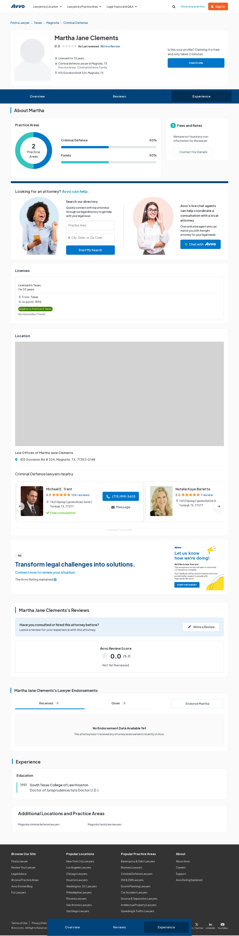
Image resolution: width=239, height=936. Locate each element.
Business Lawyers (131, 868)
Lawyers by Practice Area (84, 6)
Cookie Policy (61, 923)
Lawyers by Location (47, 6)
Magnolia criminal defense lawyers (39, 824)
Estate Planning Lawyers (135, 886)
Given (119, 704)
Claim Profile (196, 63)
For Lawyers (18, 893)
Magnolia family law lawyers (105, 824)
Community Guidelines (88, 923)
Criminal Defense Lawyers (137, 874)
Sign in (218, 6)
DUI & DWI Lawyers (132, 880)
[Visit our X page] (197, 925)
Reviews (119, 97)
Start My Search (90, 251)
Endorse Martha (197, 704)
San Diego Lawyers (77, 911)
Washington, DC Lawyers (81, 886)
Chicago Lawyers (76, 874)
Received (49, 704)
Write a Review (111, 46)
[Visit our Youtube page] (222, 925)
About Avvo (183, 861)
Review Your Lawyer (23, 868)
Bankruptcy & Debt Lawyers (138, 861)
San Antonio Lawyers (79, 905)
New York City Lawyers (80, 861)
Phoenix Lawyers (76, 899)
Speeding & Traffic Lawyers (137, 911)
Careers (181, 868)
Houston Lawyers (77, 880)
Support (181, 874)
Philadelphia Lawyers (79, 893)
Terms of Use (19, 923)
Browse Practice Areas (25, 880)
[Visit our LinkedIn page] (210, 925)
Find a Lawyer (19, 861)
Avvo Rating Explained (189, 880)
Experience (201, 97)
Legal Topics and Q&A (122, 6)
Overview (37, 97)
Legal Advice (19, 874)
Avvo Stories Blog (21, 886)
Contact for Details (193, 152)
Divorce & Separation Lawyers (139, 899)
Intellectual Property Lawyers (138, 905)
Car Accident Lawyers (134, 893)
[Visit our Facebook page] (183, 925)
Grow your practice (192, 6)
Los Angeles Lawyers (78, 868)
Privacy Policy (40, 923)
